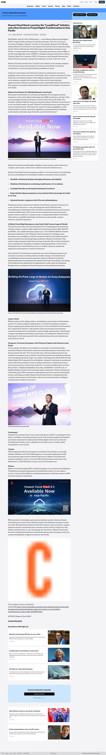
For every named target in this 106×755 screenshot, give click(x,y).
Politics (37, 6)
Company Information (17, 34)
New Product (43, 34)
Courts (44, 6)
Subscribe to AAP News (79, 14)
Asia (10, 34)
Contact (86, 2)
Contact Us (19, 753)
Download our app (92, 14)
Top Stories (30, 6)
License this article (15, 621)
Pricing (81, 2)
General (50, 6)
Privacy (6, 753)
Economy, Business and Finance (31, 34)
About (90, 2)
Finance (57, 6)
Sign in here (43, 697)
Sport (63, 6)
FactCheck (76, 6)
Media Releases (26, 753)
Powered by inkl (53, 753)
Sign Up (102, 2)
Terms (3, 753)
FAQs (11, 753)
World (69, 6)
